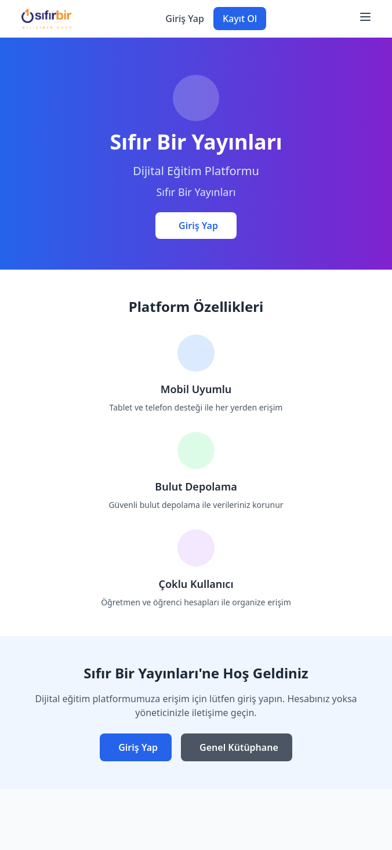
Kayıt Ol (240, 18)
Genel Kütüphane (238, 747)
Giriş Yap (184, 18)
